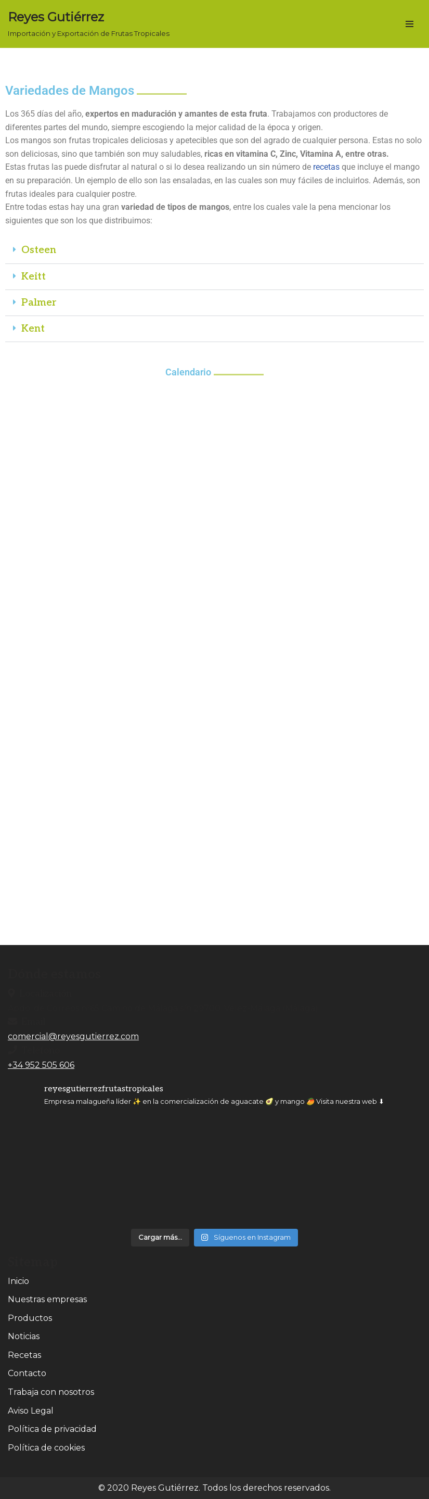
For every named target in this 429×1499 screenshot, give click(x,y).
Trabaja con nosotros (51, 1392)
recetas (326, 167)
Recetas (24, 1355)
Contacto (27, 1373)
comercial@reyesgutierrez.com (73, 1036)
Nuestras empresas (47, 1299)
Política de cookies (46, 1448)
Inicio (18, 1281)
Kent (33, 329)
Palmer (38, 303)
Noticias (24, 1336)
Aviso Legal (31, 1411)
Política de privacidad (52, 1429)
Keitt (33, 277)
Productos (30, 1318)
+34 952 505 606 (41, 1065)
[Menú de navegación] (409, 24)
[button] (214, 250)
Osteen (38, 250)
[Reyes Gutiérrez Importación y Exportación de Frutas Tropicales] (89, 24)
